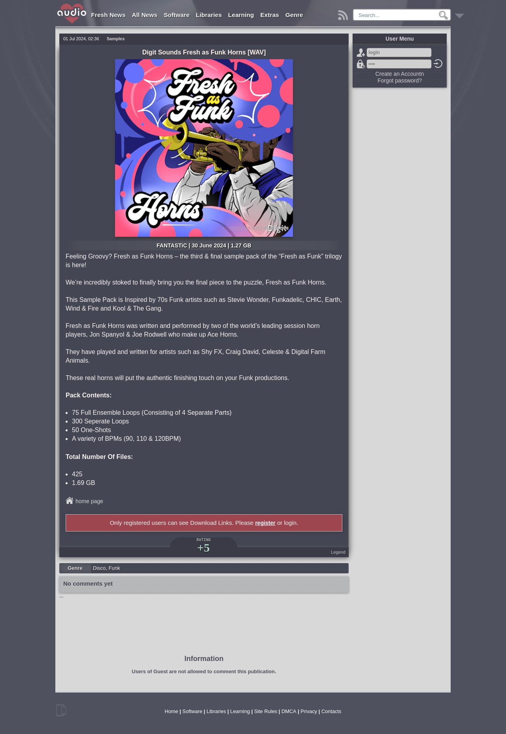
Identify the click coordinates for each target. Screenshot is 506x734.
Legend (338, 552)
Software (176, 14)
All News (145, 14)
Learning (241, 14)
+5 (203, 547)
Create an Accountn (400, 74)
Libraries (209, 14)
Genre (294, 14)
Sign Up (361, 52)
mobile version (61, 710)
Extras (270, 14)
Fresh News (108, 14)
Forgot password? (361, 64)
